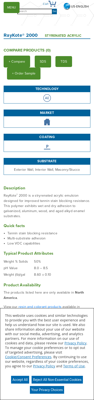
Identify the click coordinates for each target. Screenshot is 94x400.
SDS (43, 61)
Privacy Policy (75, 343)
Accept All (20, 380)
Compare (17, 61)
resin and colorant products (40, 307)
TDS (63, 61)
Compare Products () (27, 50)
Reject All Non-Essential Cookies (57, 380)
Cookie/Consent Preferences (28, 357)
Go (54, 11)
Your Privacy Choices (47, 390)
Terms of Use (74, 366)
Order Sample (23, 73)
